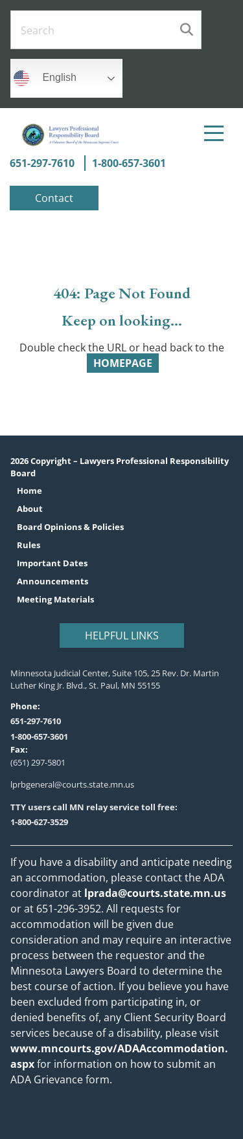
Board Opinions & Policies (70, 527)
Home (29, 491)
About (30, 509)
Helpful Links (122, 635)
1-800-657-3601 (129, 163)
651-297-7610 (42, 163)
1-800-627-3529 (39, 822)
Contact (54, 198)
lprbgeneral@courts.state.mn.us (72, 784)
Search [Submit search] (187, 29)
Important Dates (52, 563)
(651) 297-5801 (37, 762)
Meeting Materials (55, 599)
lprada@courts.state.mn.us (154, 893)
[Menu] (214, 133)
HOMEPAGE (122, 363)
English (45, 78)
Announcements (52, 581)
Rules (28, 545)
